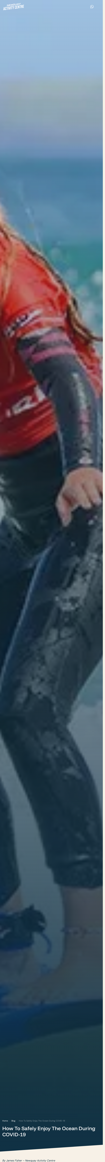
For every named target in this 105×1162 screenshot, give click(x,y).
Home (5, 1120)
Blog (13, 1120)
